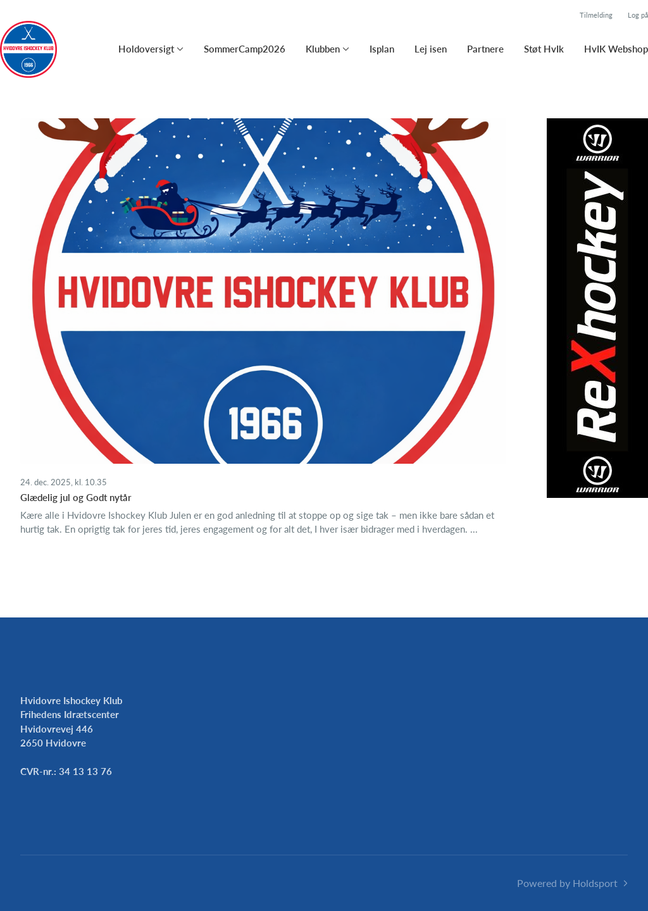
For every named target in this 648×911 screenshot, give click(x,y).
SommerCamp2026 (244, 48)
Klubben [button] (323, 48)
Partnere (485, 48)
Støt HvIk (544, 48)
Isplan (382, 48)
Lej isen (430, 48)
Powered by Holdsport (567, 883)
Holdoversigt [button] (146, 48)
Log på (638, 15)
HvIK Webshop (616, 48)
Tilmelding (596, 15)
